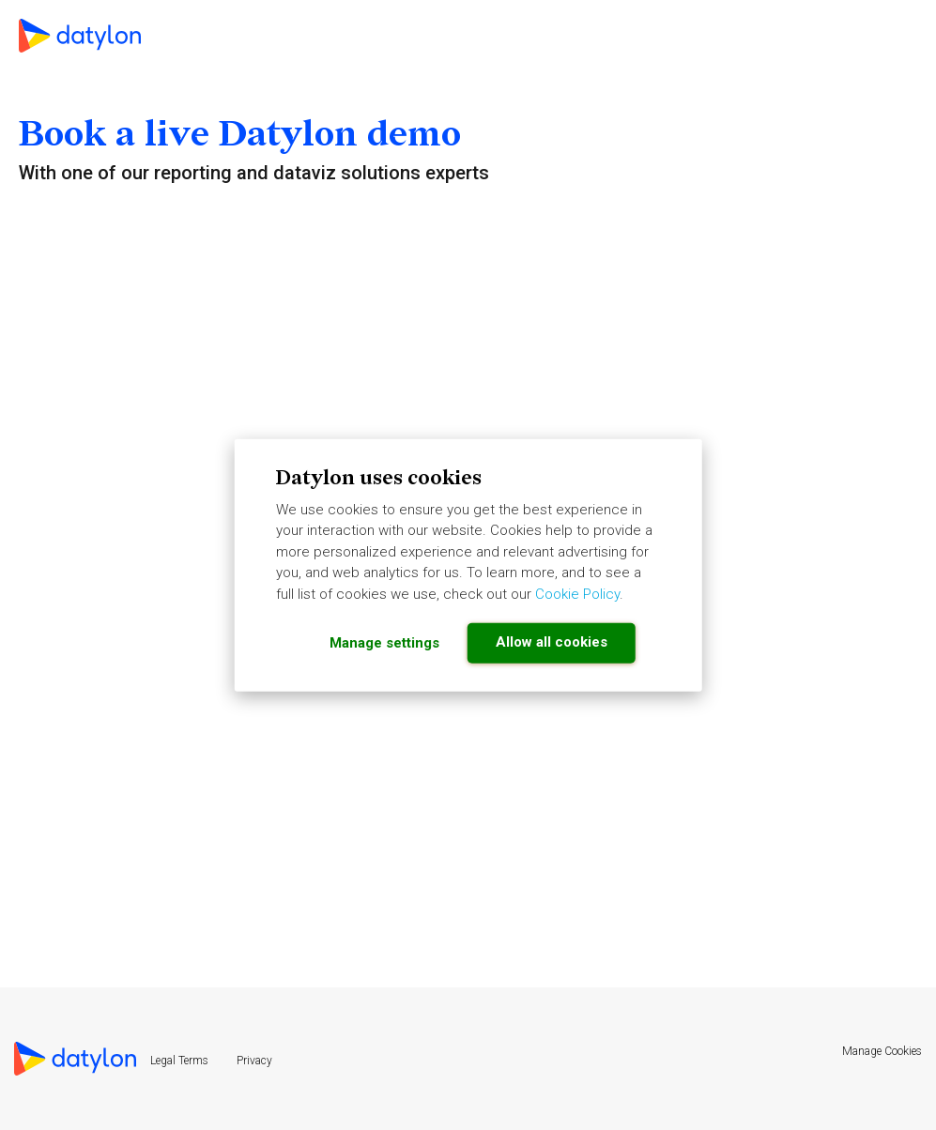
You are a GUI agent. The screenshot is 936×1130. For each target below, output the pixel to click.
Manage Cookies (882, 1051)
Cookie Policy (577, 593)
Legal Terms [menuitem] (179, 1060)
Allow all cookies (551, 642)
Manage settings (384, 642)
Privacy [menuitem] (254, 1060)
